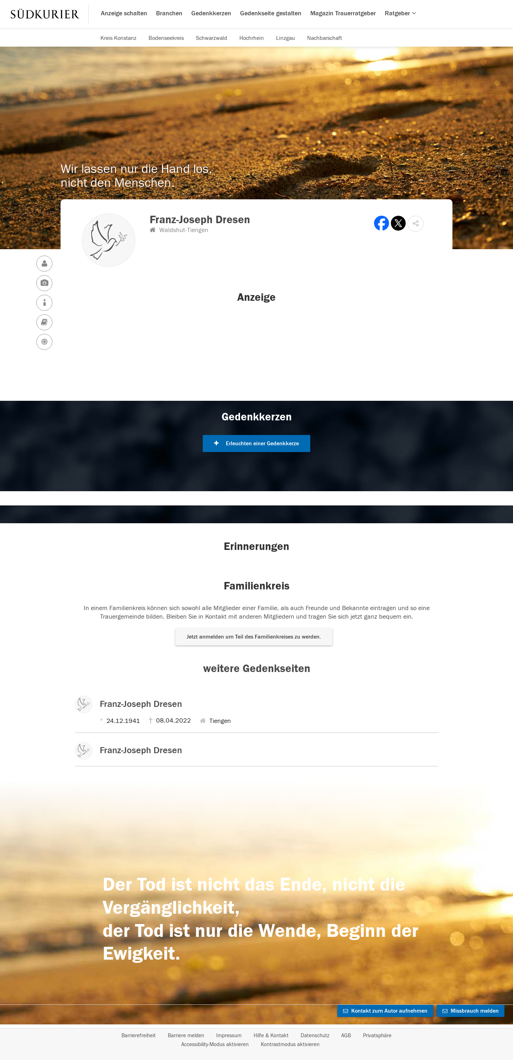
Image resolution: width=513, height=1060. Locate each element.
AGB (346, 1036)
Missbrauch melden (470, 1011)
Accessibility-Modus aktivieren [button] (215, 1044)
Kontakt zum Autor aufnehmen (385, 1011)
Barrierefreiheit (138, 1036)
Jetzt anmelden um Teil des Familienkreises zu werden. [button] (254, 637)
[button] (416, 224)
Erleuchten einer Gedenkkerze (256, 443)
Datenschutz (315, 1036)
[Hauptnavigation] (256, 14)
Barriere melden (186, 1036)
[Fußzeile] (256, 1040)
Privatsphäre (377, 1036)
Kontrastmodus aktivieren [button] (290, 1044)
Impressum (229, 1036)
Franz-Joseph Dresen (141, 704)
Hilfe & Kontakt (271, 1036)
